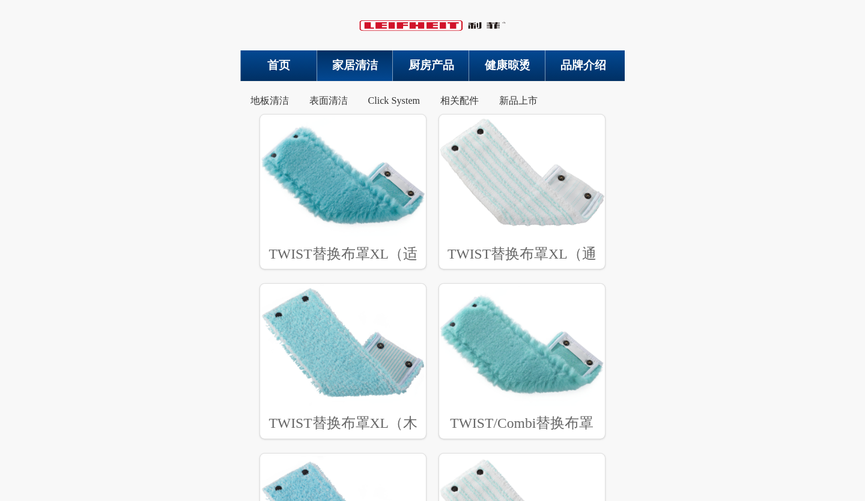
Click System (394, 100)
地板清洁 (269, 100)
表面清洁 (328, 100)
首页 (278, 65)
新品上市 (518, 100)
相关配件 (459, 100)
